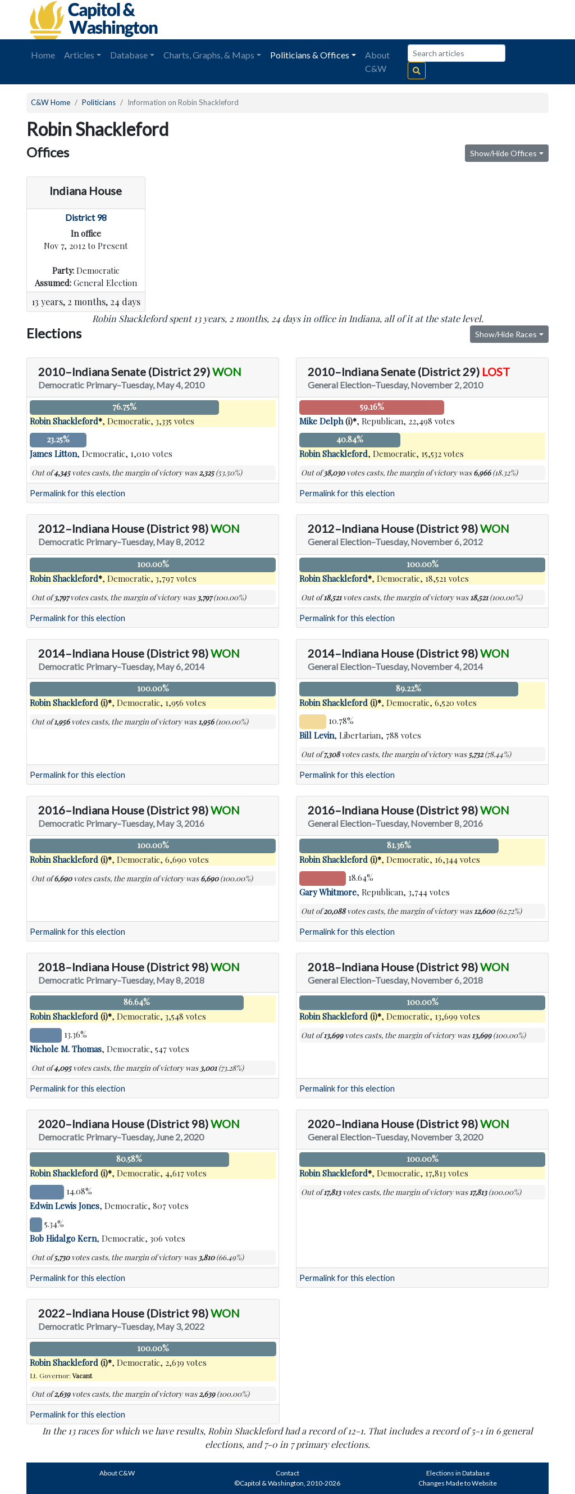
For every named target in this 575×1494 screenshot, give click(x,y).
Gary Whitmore (328, 892)
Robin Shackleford (64, 421)
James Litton (53, 453)
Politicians (99, 102)
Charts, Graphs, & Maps (208, 54)
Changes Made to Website (457, 1483)
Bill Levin (316, 735)
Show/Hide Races (506, 334)
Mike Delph (321, 421)
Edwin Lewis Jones (64, 1205)
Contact (287, 1473)
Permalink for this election (77, 493)
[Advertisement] (422, 20)
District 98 (86, 217)
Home (43, 54)
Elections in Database (458, 1473)
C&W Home (50, 102)
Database (129, 54)
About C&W (377, 61)
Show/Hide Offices (503, 153)
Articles (79, 54)
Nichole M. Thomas (66, 1048)
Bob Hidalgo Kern (63, 1238)
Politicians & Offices (309, 54)
